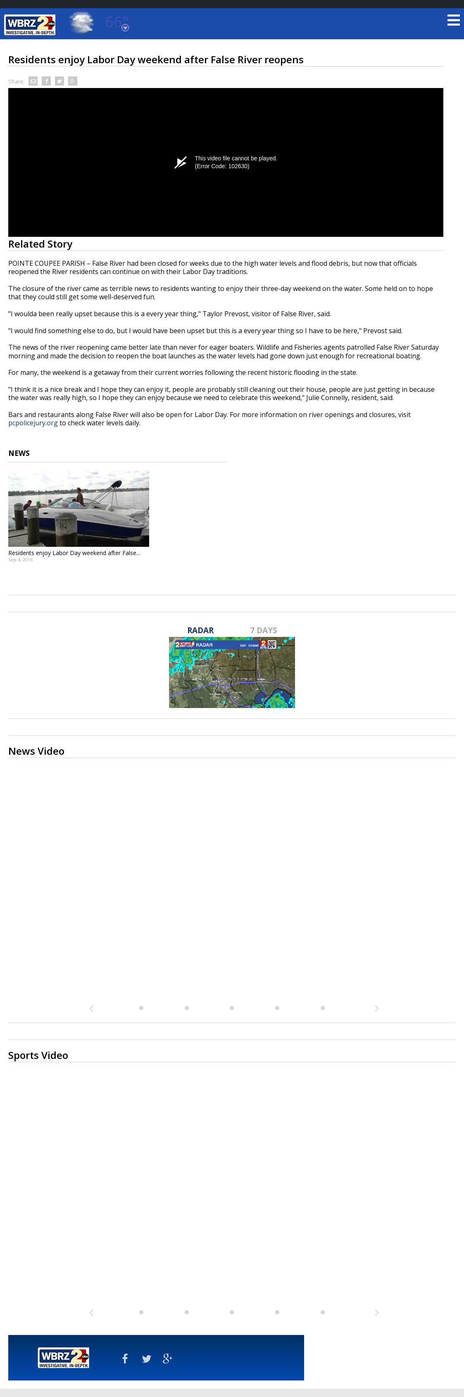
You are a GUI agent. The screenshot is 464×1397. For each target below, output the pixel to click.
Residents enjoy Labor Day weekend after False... (74, 553)
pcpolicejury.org (33, 422)
